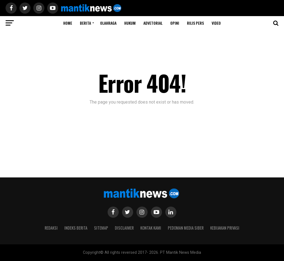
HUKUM (130, 23)
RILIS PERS (195, 23)
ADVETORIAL (153, 23)
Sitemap (101, 228)
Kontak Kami (150, 228)
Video (216, 23)
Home (67, 23)
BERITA (85, 23)
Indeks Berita (75, 228)
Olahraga (108, 23)
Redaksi (51, 228)
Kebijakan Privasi (224, 228)
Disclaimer (124, 228)
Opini (174, 23)
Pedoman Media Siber (186, 228)
